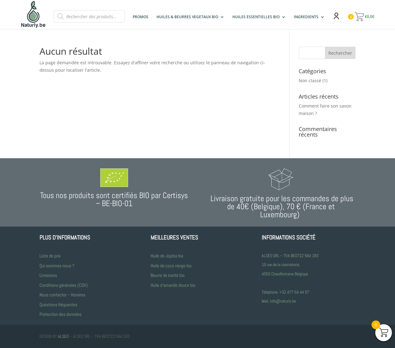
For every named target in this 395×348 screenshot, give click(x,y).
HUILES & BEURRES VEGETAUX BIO (187, 17)
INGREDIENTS (306, 17)
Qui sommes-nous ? (57, 266)
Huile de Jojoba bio (167, 256)
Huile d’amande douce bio (173, 285)
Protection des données (60, 314)
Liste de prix (50, 256)
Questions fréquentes (58, 305)
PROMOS (140, 17)
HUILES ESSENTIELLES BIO (256, 17)
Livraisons (48, 275)
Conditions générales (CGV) (64, 285)
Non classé (310, 80)
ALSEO (63, 336)
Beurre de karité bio (168, 275)
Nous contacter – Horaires (62, 295)
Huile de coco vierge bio (172, 266)
